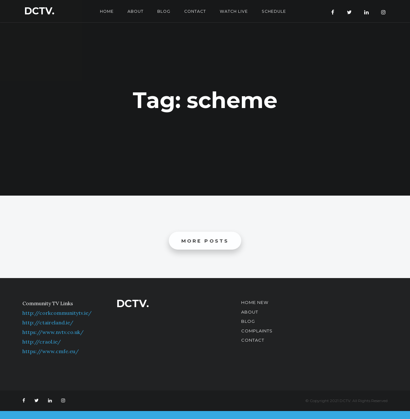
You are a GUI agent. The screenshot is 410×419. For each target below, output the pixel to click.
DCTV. (39, 11)
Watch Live (234, 11)
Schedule (276, 11)
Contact (194, 11)
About (133, 11)
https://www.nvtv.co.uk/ (53, 332)
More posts (205, 241)
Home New (254, 302)
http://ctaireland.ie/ (47, 323)
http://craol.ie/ (41, 342)
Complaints (257, 330)
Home (104, 11)
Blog (162, 11)
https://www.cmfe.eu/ (50, 351)
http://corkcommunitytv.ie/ (57, 313)
